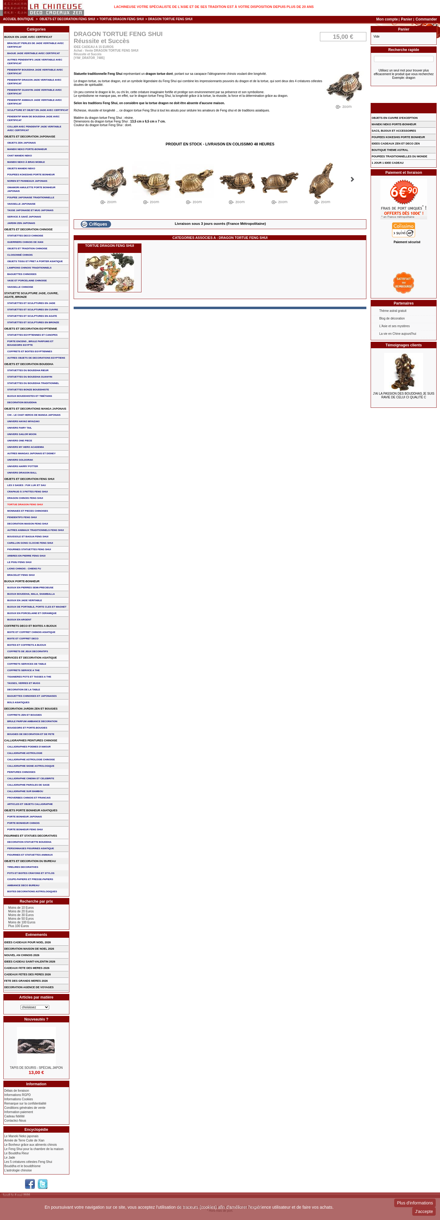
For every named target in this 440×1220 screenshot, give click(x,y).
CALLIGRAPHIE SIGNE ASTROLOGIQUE (30, 766)
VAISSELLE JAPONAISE (21, 204)
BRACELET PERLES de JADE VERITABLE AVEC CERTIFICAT (35, 45)
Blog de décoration (392, 318)
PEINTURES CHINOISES (21, 772)
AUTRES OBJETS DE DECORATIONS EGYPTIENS (36, 357)
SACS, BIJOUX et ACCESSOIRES (394, 130)
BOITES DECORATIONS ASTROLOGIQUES (32, 891)
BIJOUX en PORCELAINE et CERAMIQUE (32, 613)
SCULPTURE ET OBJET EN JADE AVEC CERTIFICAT (37, 110)
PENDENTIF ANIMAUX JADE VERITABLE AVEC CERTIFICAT (34, 102)
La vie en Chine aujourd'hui (397, 333)
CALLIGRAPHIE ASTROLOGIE (24, 753)
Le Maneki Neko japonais (21, 1136)
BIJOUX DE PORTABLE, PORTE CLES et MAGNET (37, 606)
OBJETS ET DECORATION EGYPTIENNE (30, 328)
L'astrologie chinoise (18, 1170)
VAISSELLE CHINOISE (20, 287)
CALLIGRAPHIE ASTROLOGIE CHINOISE (31, 759)
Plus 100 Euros (18, 926)
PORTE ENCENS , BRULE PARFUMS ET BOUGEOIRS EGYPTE (30, 343)
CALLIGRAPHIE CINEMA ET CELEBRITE (30, 778)
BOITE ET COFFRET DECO (22, 638)
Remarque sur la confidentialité (25, 1103)
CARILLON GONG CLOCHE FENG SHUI (30, 543)
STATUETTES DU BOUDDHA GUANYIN (29, 376)
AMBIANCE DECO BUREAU (23, 885)
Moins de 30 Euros (21, 915)
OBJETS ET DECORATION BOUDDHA (28, 364)
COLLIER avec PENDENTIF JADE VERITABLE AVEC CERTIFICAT (34, 128)
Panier (407, 19)
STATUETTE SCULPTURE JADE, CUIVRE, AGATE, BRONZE (31, 295)
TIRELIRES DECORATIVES (22, 867)
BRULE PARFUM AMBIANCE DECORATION (32, 721)
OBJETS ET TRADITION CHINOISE (27, 248)
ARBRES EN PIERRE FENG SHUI (26, 555)
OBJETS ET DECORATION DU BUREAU (30, 861)
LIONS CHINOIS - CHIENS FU (24, 568)
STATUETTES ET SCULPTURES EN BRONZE (33, 322)
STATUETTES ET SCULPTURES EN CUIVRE (32, 309)
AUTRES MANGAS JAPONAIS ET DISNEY (31, 453)
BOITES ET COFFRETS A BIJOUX (26, 645)
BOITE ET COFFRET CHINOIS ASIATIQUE (31, 632)
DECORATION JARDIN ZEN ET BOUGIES (30, 708)
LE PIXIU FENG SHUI (19, 562)
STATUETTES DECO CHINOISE (25, 235)
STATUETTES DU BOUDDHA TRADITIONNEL (33, 383)
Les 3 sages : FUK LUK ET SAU (26, 485)
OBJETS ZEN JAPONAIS (21, 142)
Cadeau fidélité (14, 1116)
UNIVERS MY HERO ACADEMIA (25, 447)
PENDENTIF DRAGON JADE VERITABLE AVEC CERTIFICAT (34, 82)
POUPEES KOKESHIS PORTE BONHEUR (31, 174)
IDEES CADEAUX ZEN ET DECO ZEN (396, 143)
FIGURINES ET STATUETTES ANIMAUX (30, 854)
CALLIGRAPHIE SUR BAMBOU (25, 791)
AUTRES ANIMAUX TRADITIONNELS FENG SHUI (35, 530)
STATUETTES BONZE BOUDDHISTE (28, 389)
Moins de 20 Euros (21, 911)
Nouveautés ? (36, 1019)
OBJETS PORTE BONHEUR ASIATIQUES (30, 810)
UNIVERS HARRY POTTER (22, 466)
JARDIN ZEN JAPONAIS (21, 223)
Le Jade (9, 1157)
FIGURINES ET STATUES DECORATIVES (30, 835)
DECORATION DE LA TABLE (23, 689)
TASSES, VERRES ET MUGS (23, 683)
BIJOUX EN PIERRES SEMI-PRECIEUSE (30, 587)
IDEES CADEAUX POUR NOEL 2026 (27, 942)
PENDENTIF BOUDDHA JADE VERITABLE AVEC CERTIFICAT (35, 71)
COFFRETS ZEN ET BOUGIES (24, 715)
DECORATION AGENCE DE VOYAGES (29, 987)
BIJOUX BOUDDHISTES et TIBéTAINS (29, 396)
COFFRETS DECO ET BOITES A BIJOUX (30, 625)
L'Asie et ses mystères (394, 326)
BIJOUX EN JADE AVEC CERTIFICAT (28, 36)
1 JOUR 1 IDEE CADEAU (388, 162)
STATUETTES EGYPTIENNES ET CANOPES (32, 335)
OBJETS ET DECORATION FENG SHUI (67, 19)
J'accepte (424, 1211)
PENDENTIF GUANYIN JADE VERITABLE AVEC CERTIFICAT (34, 92)
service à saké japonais (24, 216)
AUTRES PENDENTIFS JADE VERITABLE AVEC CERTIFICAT (34, 61)
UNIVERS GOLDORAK (20, 459)
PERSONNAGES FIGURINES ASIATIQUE (30, 848)
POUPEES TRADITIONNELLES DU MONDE (399, 156)
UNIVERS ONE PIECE (19, 440)
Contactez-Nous (15, 1120)
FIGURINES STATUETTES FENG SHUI (29, 549)
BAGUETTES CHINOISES (22, 274)
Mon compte (387, 19)
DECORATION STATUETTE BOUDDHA (29, 842)
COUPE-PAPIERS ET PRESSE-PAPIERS (30, 879)
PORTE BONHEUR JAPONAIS (24, 816)
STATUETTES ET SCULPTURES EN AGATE (32, 316)
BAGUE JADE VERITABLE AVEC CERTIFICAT (33, 53)
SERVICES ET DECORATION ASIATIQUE (30, 657)
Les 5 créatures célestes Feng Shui (28, 1161)
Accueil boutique (18, 19)
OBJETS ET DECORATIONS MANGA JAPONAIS (35, 408)
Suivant (352, 179)
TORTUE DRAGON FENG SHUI (121, 19)
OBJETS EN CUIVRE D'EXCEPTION (395, 117)
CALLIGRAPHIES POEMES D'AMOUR (29, 746)
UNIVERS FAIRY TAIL (19, 427)
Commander (426, 19)
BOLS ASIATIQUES (18, 702)
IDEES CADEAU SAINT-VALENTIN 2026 (29, 961)
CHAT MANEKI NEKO (19, 155)
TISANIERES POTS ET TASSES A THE (29, 676)
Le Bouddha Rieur (16, 1153)
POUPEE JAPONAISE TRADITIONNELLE (30, 197)
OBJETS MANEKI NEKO (21, 168)
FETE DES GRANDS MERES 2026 (26, 980)
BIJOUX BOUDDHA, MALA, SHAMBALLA (31, 594)
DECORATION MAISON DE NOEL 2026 (29, 948)
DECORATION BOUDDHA (22, 402)
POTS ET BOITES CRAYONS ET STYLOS (30, 873)
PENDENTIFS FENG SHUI (22, 517)
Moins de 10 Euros (21, 907)
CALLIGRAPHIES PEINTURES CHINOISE (30, 740)
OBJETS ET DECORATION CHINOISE (28, 229)
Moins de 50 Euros (21, 918)
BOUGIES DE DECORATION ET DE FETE (30, 734)
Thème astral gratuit (392, 310)
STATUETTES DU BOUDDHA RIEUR (28, 370)
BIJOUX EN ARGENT (19, 619)
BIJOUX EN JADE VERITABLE (24, 600)
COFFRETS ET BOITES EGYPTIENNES (29, 351)
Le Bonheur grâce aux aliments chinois (30, 1144)
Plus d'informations (415, 1202)
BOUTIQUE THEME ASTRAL (390, 150)
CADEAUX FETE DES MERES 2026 (27, 968)
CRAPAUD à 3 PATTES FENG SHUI (27, 491)
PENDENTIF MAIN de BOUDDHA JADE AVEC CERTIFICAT (33, 118)
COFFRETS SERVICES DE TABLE (26, 664)
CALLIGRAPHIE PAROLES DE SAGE (28, 785)
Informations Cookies (18, 1099)
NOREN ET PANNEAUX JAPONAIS (27, 181)
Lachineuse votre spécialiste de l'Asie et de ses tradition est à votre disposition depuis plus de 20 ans (214, 7)
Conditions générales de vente (25, 1107)
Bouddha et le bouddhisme (22, 1166)
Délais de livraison (16, 1090)
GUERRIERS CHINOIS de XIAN (25, 242)
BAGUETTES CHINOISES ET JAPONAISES (32, 696)
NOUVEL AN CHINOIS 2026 (21, 955)
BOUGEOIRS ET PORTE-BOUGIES (27, 727)
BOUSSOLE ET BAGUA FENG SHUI (27, 536)
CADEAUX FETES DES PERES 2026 (27, 974)
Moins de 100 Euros (21, 922)
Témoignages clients (404, 345)
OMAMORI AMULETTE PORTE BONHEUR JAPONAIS (31, 189)
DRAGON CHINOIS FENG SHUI (25, 498)
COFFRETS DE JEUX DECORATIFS (27, 651)
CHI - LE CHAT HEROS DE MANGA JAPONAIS (34, 415)
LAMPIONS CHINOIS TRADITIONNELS (29, 267)
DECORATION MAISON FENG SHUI (27, 523)
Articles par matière (36, 997)
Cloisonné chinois (20, 255)
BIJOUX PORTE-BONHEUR (22, 581)
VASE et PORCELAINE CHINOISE (27, 280)
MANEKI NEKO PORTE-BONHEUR (27, 149)
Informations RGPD (17, 1095)
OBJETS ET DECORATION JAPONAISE (29, 136)
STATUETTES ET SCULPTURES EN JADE (31, 303)
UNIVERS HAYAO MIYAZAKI (23, 421)
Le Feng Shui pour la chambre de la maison (34, 1149)
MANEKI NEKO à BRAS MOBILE (26, 162)
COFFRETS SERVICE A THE (23, 670)
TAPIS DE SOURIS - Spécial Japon (36, 1067)
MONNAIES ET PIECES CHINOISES (27, 511)
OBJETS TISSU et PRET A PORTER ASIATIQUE (35, 261)
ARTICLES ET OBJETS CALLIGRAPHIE (30, 804)
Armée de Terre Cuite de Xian (24, 1140)
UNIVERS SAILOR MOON (21, 434)
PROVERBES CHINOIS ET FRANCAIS (29, 797)
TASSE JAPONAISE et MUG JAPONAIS (30, 210)
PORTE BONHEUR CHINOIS (23, 823)
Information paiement (18, 1112)
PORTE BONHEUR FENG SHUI (25, 829)
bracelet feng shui (21, 575)
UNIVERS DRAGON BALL (22, 472)
